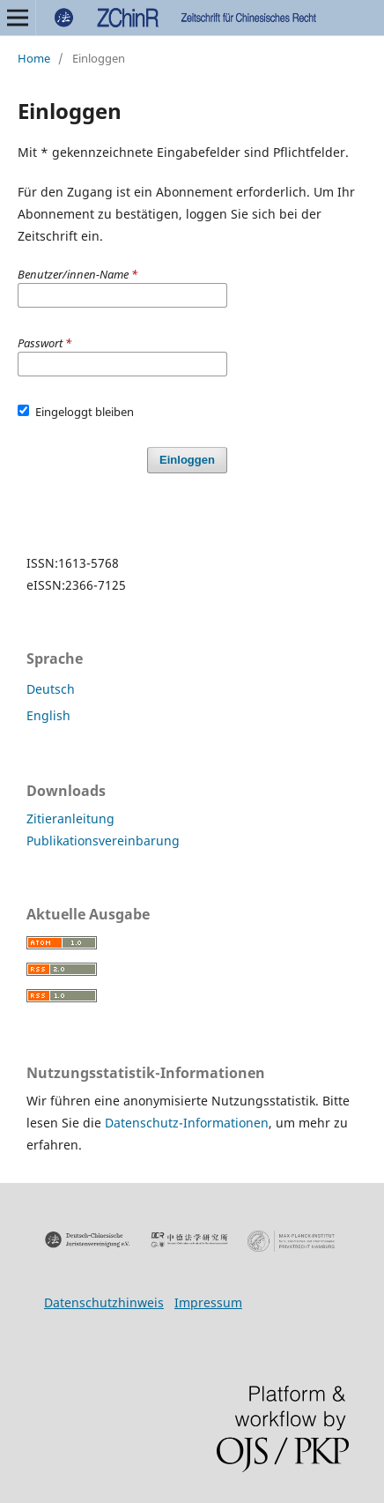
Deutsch (50, 689)
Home (34, 58)
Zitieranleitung (70, 818)
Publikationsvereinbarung (103, 840)
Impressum (208, 1302)
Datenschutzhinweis (104, 1302)
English (48, 715)
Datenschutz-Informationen (187, 1122)
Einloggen (187, 459)
